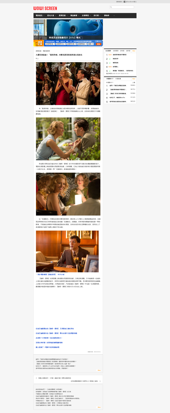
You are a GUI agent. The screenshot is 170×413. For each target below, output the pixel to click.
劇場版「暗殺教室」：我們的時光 (123, 71)
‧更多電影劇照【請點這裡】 (46, 274)
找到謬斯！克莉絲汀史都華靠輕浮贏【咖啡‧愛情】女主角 (53, 392)
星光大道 (50, 15)
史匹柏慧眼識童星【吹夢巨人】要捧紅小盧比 (84, 381)
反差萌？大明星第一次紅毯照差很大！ (49, 338)
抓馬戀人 (115, 67)
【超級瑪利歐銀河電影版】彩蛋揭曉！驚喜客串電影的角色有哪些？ (56, 361)
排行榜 (96, 15)
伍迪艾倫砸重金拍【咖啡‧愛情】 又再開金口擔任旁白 (55, 329)
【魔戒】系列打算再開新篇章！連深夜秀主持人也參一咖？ (53, 364)
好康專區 (85, 15)
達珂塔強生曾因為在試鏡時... (118, 101)
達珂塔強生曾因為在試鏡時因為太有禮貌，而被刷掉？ (52, 368)
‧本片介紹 (60, 274)
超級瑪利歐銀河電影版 (119, 55)
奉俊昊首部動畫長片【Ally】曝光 (76, 37)
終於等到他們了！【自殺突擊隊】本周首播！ (49, 389)
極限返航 (115, 63)
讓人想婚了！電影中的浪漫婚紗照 (47, 347)
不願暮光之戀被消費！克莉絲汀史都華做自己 (49, 394)
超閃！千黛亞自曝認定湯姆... (118, 85)
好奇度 (122, 51)
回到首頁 (119, 2)
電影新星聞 (46, 51)
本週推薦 (118, 79)
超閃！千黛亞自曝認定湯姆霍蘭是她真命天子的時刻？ (52, 359)
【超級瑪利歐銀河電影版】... (118, 89)
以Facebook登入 (130, 2)
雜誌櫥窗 (73, 15)
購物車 (106, 15)
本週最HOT (110, 79)
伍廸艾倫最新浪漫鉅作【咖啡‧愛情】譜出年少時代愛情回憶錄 (55, 396)
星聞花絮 (62, 15)
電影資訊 (39, 15)
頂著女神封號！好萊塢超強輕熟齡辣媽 (49, 343)
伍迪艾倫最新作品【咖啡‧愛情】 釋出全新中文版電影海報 (56, 333)
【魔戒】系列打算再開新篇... (118, 93)
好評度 (128, 51)
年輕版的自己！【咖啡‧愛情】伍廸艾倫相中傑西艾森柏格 (53, 401)
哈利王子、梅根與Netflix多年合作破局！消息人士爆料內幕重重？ (56, 366)
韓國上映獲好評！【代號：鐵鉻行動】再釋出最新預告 (54, 378)
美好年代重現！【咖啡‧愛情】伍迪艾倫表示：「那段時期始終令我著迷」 (58, 398)
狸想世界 (115, 59)
